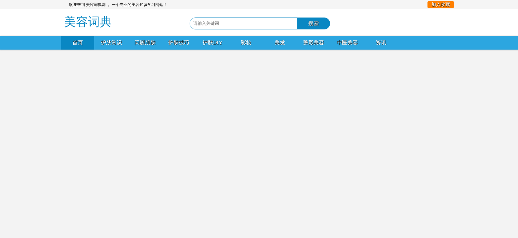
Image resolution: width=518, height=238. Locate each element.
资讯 (381, 42)
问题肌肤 (145, 42)
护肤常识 (111, 42)
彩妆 (246, 42)
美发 (280, 42)
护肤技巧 (178, 42)
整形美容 (313, 42)
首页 (77, 42)
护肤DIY (212, 42)
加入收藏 (440, 4)
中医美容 (347, 42)
